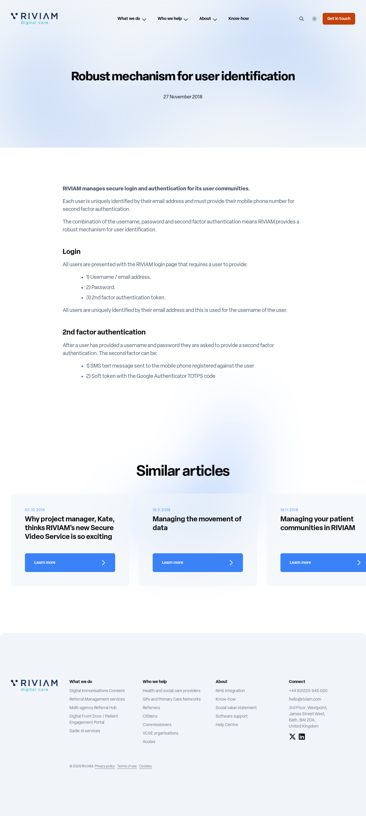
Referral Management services (97, 699)
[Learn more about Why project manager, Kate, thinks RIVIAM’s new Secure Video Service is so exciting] (70, 562)
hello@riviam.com (305, 699)
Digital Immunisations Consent (97, 691)
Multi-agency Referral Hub (93, 708)
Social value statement (236, 708)
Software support (232, 716)
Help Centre (227, 725)
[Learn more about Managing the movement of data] (198, 562)
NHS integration (230, 691)
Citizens (150, 716)
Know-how (226, 699)
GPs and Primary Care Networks (172, 699)
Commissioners (157, 725)
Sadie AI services (84, 731)
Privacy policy (105, 766)
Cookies (145, 766)
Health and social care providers (171, 691)
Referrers (151, 708)
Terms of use (127, 766)
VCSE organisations (160, 733)
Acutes (149, 742)
